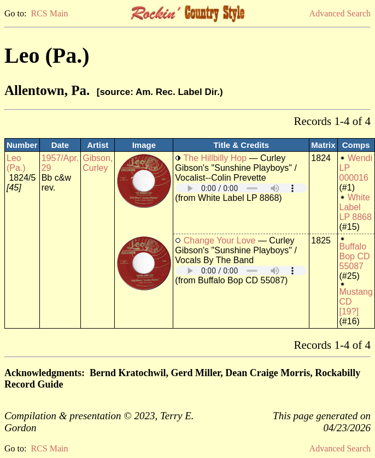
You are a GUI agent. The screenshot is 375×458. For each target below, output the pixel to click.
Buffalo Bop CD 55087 (354, 256)
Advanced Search (340, 13)
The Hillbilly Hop (215, 158)
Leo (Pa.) (16, 163)
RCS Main (49, 13)
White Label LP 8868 (355, 207)
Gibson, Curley (98, 163)
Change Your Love (220, 240)
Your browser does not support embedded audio (241, 188)
